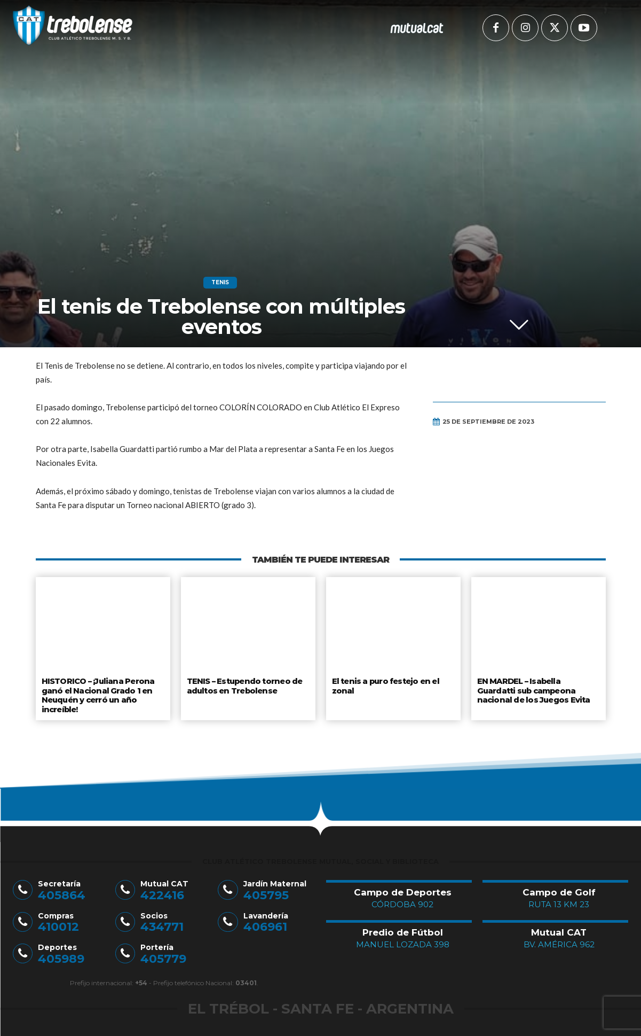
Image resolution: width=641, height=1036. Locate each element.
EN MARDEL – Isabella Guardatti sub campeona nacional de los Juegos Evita (533, 689)
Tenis (220, 283)
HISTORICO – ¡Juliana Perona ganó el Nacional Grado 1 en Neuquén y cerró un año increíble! (97, 693)
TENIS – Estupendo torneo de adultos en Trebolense (244, 685)
